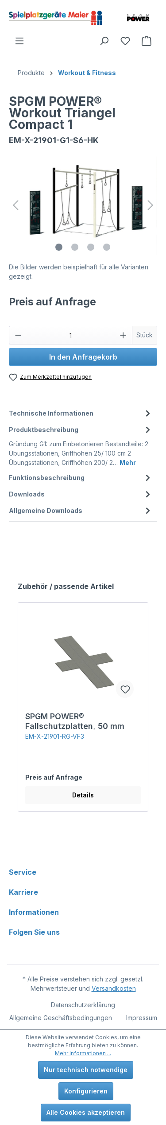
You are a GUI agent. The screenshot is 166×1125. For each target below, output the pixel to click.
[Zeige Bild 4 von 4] (106, 247)
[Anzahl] (71, 335)
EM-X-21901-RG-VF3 (54, 736)
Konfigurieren (86, 1091)
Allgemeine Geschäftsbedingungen (60, 1017)
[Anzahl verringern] (18, 335)
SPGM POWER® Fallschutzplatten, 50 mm (74, 720)
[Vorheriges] (15, 205)
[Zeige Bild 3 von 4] (90, 247)
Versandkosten (114, 988)
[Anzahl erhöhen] (123, 335)
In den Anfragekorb (83, 356)
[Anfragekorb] (146, 41)
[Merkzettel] (125, 41)
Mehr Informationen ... (83, 1053)
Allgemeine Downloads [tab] (81, 510)
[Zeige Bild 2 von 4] (74, 247)
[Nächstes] (150, 205)
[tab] (81, 413)
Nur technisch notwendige (85, 1069)
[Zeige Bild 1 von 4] (58, 247)
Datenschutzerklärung (83, 1005)
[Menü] (19, 41)
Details (83, 795)
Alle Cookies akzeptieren (85, 1112)
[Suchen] (104, 41)
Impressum (141, 1017)
